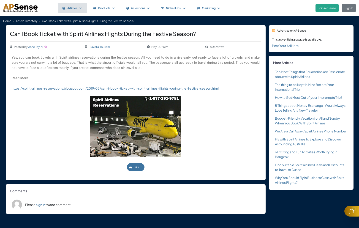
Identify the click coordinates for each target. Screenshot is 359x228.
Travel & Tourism (99, 47)
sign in (40, 205)
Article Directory (27, 21)
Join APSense (327, 8)
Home (7, 21)
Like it (135, 167)
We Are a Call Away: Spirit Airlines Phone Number (310, 131)
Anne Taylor (35, 47)
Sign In (349, 8)
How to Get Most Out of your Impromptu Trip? (308, 97)
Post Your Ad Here (285, 46)
